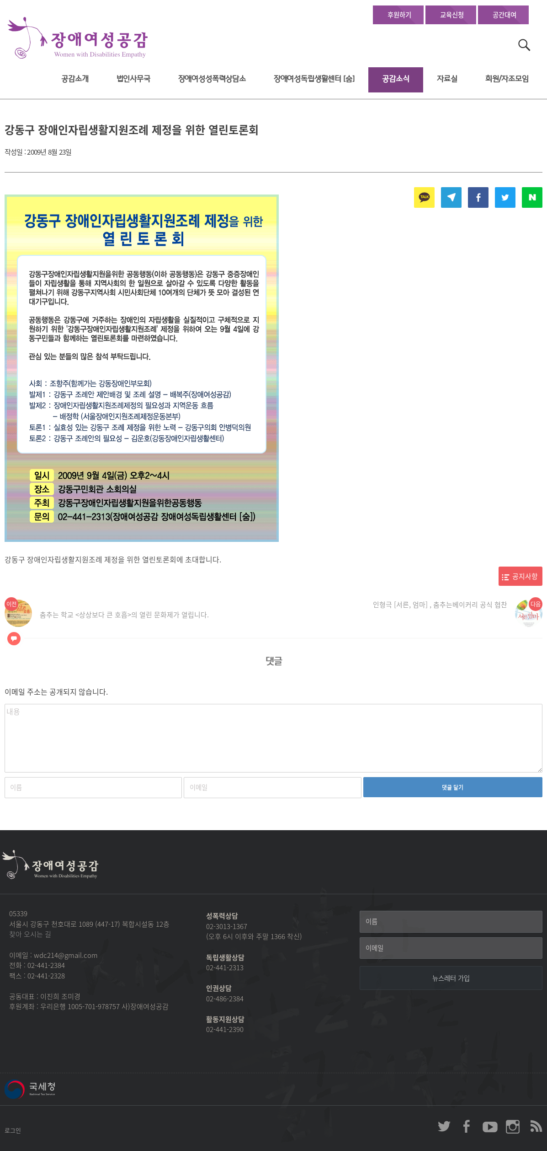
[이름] (451, 922)
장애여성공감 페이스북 (467, 1126)
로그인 (13, 1130)
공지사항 (525, 576)
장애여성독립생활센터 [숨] (314, 79)
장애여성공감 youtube (489, 1126)
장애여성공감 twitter (444, 1126)
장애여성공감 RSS (535, 1126)
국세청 (50, 1089)
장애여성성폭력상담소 (212, 79)
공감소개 (74, 79)
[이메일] (451, 948)
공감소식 (395, 79)
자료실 (447, 79)
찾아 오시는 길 (30, 934)
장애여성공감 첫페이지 (78, 38)
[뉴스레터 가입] (451, 978)
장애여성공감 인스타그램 (512, 1126)
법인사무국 (133, 79)
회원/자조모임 (507, 79)
